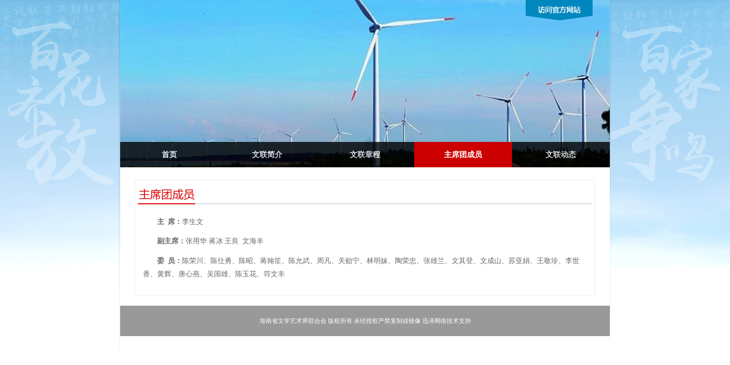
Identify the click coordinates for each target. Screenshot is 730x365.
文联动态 (560, 155)
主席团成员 (463, 155)
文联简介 (267, 155)
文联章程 (365, 155)
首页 (169, 155)
